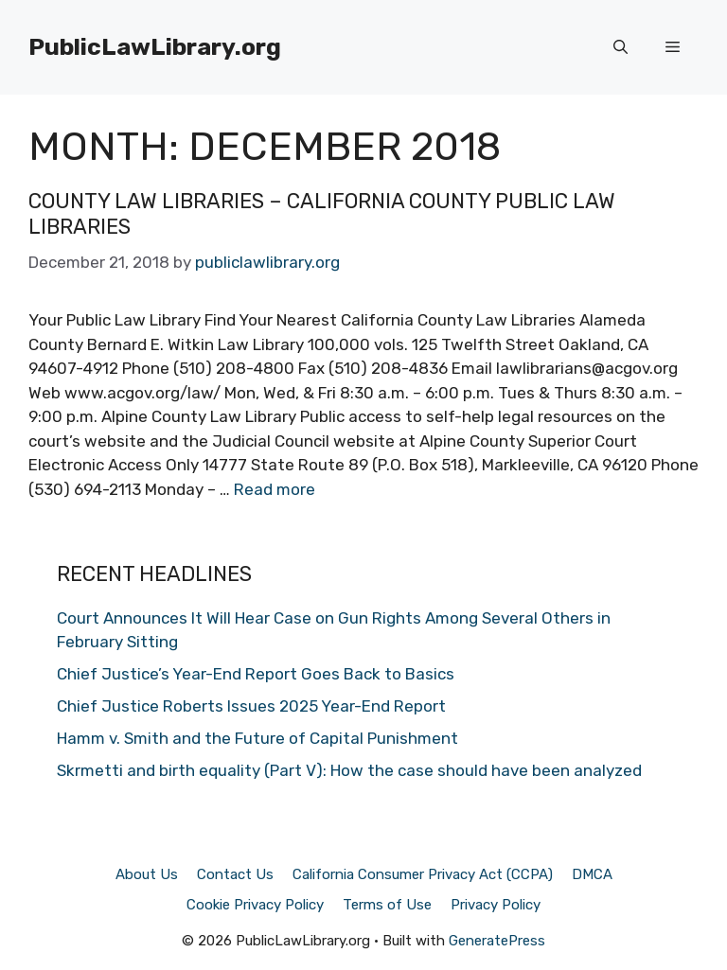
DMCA (592, 874)
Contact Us (235, 874)
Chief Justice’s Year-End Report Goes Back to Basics (255, 673)
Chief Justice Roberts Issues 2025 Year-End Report (251, 706)
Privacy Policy (496, 904)
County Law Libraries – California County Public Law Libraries (321, 213)
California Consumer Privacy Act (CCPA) (423, 874)
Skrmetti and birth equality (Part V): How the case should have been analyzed (349, 770)
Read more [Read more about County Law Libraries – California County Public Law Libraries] (274, 489)
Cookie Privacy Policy (255, 904)
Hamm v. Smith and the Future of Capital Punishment (257, 738)
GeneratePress (497, 940)
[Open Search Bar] (620, 47)
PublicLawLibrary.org (154, 47)
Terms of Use (387, 904)
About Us (146, 874)
